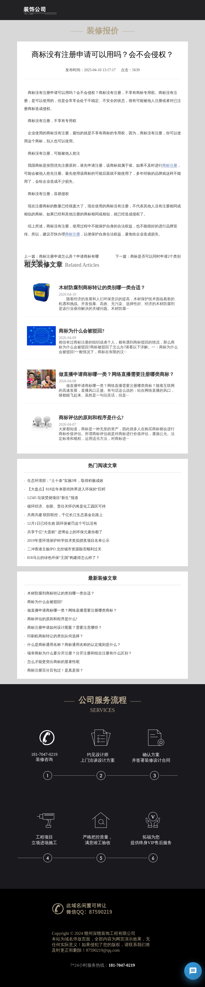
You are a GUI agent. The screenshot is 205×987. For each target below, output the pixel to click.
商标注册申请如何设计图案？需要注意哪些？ (64, 628)
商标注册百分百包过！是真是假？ (55, 670)
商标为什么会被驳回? (44, 602)
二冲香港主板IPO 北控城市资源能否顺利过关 (64, 549)
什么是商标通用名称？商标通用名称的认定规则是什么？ (74, 645)
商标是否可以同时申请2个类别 (155, 256)
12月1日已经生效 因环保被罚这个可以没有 (62, 523)
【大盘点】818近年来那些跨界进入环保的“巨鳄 (66, 489)
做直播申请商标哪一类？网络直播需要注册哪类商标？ (72, 610)
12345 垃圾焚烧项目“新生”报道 (52, 498)
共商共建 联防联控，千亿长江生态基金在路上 (65, 515)
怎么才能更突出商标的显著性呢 (53, 662)
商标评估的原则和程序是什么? (52, 619)
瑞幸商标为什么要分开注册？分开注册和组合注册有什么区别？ (79, 653)
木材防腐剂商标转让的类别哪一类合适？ (60, 593)
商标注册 (169, 165)
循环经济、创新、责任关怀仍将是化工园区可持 (66, 506)
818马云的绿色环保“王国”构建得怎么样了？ (63, 558)
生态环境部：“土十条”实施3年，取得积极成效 (65, 481)
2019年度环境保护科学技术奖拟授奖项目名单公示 (68, 541)
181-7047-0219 (122, 965)
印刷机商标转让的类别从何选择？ (55, 636)
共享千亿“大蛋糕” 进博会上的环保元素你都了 (64, 532)
